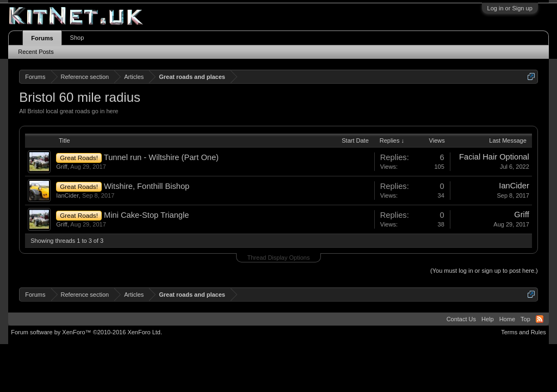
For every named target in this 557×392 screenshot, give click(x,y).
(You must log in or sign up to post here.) (484, 270)
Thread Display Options (278, 257)
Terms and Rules (523, 332)
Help (487, 319)
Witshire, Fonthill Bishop (146, 186)
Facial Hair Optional (494, 156)
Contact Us (461, 319)
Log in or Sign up (510, 8)
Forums (42, 38)
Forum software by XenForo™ (86, 332)
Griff (61, 166)
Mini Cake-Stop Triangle (146, 215)
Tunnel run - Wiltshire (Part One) (161, 157)
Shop (77, 37)
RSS (539, 319)
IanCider (67, 195)
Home (507, 319)
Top (525, 319)
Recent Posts (35, 51)
